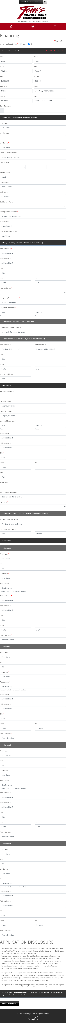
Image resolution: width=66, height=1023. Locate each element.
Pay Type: (4, 502)
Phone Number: (6, 635)
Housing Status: (6, 288)
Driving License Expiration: (9, 231)
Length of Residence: (8, 308)
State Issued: (5, 221)
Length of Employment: (8, 421)
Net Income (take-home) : (9, 492)
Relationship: (5, 583)
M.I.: (1, 564)
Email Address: (5, 172)
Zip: (37, 278)
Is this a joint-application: (9, 44)
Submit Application (10, 1003)
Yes (24, 44)
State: (2, 278)
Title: (1, 473)
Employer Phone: (6, 411)
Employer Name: (6, 401)
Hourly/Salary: (5, 482)
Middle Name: (4, 133)
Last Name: (4, 143)
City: (2, 268)
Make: (36, 57)
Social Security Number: (8, 153)
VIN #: (35, 96)
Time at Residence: (7, 374)
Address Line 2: (5, 258)
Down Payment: (5, 106)
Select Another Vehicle (55, 51)
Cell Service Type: (6, 202)
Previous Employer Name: (9, 519)
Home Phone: (5, 182)
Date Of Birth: (5, 162)
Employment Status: (7, 391)
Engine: (36, 86)
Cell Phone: (4, 192)
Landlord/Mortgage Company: (10, 327)
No (32, 44)
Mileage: (37, 76)
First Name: (4, 123)
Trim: (35, 67)
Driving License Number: (9, 212)
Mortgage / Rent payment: (10, 298)
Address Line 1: (6, 249)
